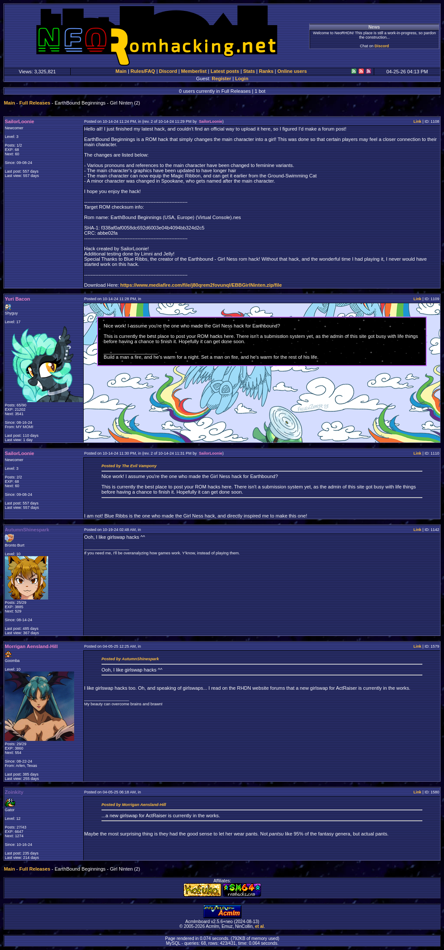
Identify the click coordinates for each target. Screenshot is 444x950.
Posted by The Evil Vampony (129, 466)
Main (120, 71)
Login (241, 78)
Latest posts (225, 71)
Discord (382, 46)
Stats (249, 71)
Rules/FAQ (143, 71)
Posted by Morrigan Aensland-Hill (133, 805)
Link (417, 121)
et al (259, 926)
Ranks (266, 71)
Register (221, 78)
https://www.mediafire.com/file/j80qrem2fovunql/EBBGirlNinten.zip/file (201, 285)
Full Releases (34, 102)
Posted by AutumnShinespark (130, 659)
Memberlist (193, 71)
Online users (292, 71)
